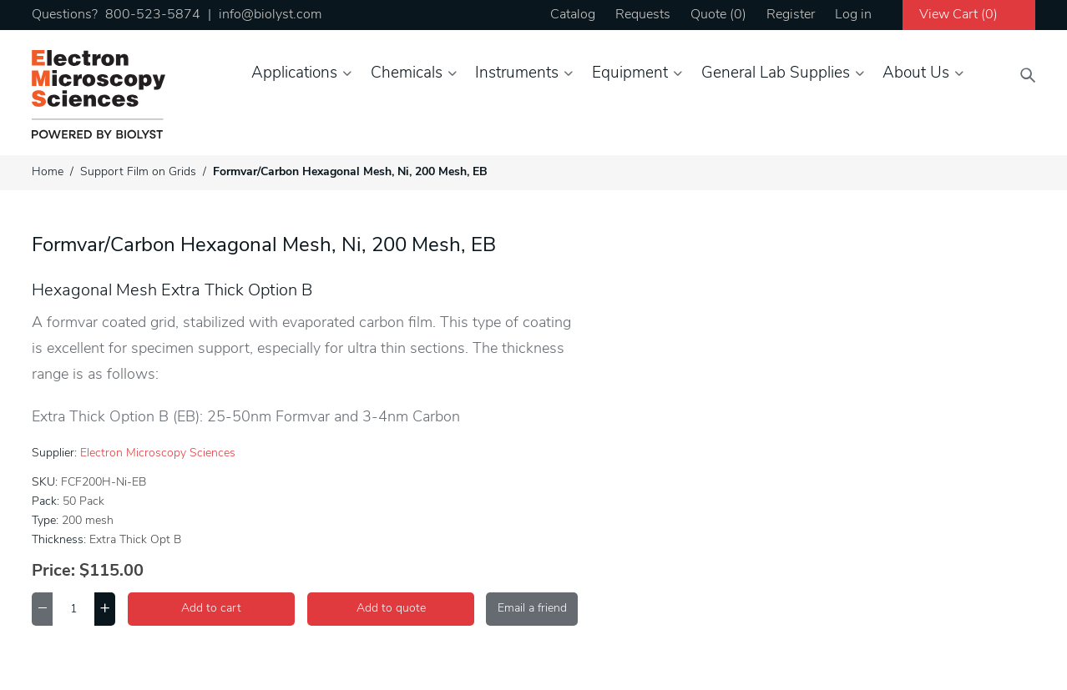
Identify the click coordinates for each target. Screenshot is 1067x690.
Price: (53, 571)
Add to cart (211, 608)
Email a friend (532, 608)
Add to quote (391, 608)
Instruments (517, 74)
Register (790, 15)
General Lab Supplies (775, 74)
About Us (915, 74)
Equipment (630, 74)
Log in (853, 15)
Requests (642, 15)
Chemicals (406, 74)
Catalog (572, 15)
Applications (294, 74)
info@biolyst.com (270, 15)
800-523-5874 (152, 15)
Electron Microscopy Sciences (157, 453)
